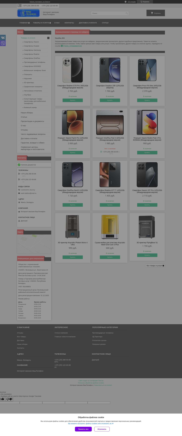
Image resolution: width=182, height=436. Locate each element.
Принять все (83, 429)
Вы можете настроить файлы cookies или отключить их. (90, 424)
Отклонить (102, 429)
